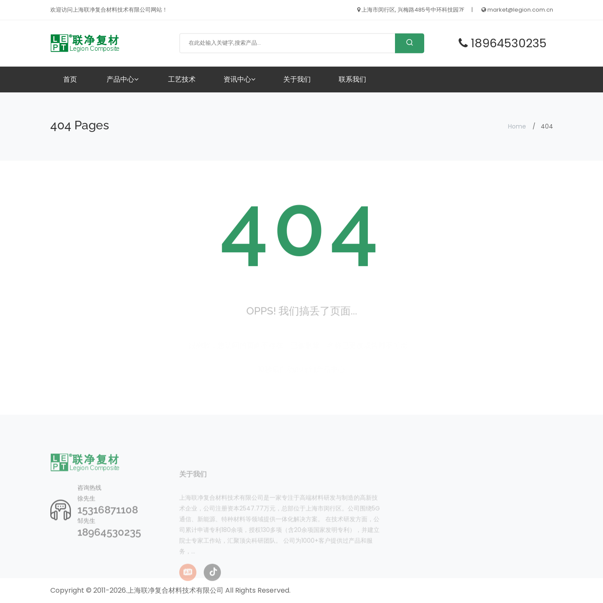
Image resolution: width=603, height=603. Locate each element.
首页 (70, 79)
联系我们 (352, 79)
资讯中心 (239, 79)
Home (517, 126)
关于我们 (297, 79)
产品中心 (122, 79)
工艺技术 (182, 79)
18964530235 (109, 546)
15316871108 (107, 524)
